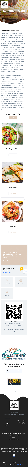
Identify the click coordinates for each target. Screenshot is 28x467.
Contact (7, 425)
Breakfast (13, 226)
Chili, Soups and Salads (12, 149)
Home (7, 421)
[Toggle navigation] (25, 4)
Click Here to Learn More (14, 371)
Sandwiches (13, 187)
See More (13, 117)
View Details (13, 155)
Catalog (7, 423)
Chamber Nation (19, 464)
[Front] (5, 4)
